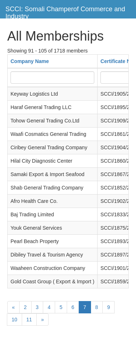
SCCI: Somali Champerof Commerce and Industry (65, 11)
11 (29, 319)
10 (14, 319)
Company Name (30, 61)
